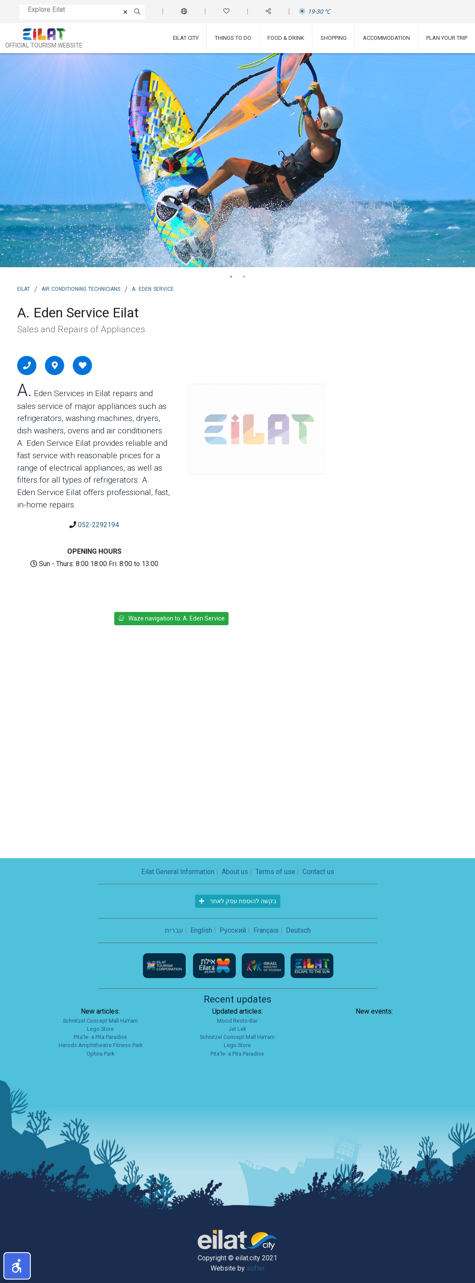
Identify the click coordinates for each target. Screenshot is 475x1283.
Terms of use (275, 872)
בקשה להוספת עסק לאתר (237, 901)
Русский (233, 930)
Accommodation (386, 38)
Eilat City (186, 38)
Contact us (318, 872)
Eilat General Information (177, 872)
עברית (174, 930)
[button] (17, 1266)
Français (266, 930)
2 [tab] (244, 276)
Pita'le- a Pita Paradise (100, 1037)
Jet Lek (237, 1029)
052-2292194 (98, 525)
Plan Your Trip (446, 38)
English (201, 930)
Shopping (334, 38)
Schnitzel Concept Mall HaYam (100, 1020)
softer (255, 1268)
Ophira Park (100, 1053)
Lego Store (100, 1029)
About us (235, 872)
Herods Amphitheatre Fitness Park (100, 1045)
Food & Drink (285, 38)
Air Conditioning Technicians (81, 288)
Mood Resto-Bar (237, 1020)
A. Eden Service (153, 288)
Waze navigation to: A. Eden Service (171, 618)
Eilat (23, 288)
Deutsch (298, 930)
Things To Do (233, 38)
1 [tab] (231, 276)
